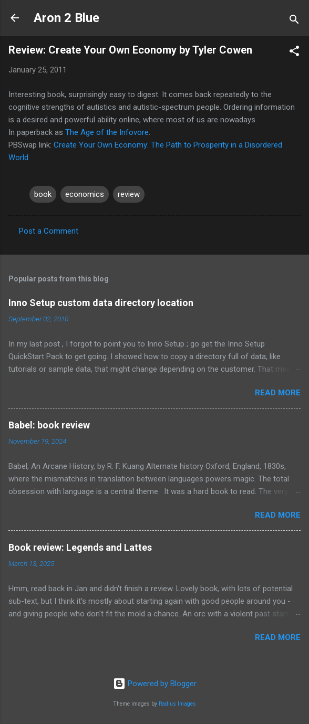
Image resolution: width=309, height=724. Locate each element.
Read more (278, 392)
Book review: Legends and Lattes (80, 547)
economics (84, 194)
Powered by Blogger (155, 683)
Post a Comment (48, 231)
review (129, 194)
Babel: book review (49, 425)
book (43, 194)
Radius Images (177, 703)
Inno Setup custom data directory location (100, 302)
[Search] (294, 21)
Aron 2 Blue (66, 18)
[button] (294, 53)
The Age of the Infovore (107, 132)
